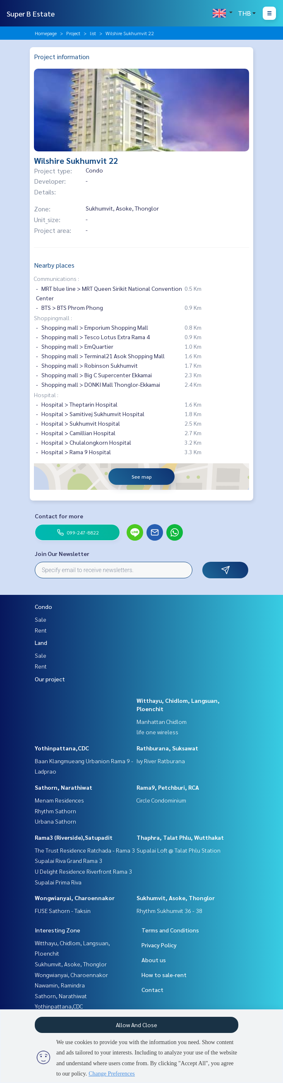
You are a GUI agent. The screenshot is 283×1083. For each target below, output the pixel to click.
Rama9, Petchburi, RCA (168, 787)
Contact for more (59, 516)
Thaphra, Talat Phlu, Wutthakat (180, 837)
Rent (41, 630)
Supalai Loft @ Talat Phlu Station (179, 850)
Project (73, 33)
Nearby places (54, 265)
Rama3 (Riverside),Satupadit (74, 837)
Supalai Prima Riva (58, 882)
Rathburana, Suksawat (167, 748)
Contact (152, 989)
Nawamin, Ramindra (60, 985)
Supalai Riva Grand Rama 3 (68, 860)
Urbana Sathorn (55, 821)
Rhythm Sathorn (55, 811)
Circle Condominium (161, 800)
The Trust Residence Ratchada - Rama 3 (85, 850)
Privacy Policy (159, 945)
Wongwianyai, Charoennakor (75, 897)
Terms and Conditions (170, 930)
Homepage (46, 33)
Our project (50, 679)
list (93, 33)
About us (154, 959)
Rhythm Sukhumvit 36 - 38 (169, 910)
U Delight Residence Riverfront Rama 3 (83, 871)
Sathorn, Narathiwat (63, 787)
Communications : (56, 278)
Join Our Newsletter (62, 553)
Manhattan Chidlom (162, 721)
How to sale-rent (164, 974)
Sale (40, 619)
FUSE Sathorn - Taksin (63, 910)
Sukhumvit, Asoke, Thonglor (176, 897)
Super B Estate (31, 13)
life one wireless (157, 732)
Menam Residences (59, 800)
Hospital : (46, 394)
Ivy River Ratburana (161, 760)
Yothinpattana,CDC (62, 748)
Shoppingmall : (53, 317)
